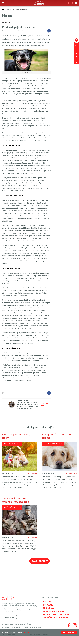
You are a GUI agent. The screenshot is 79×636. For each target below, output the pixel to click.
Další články (39, 561)
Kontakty (48, 605)
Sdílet (49, 31)
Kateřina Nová (10, 30)
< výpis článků (6, 22)
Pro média (48, 608)
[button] (76, 3)
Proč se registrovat (54, 611)
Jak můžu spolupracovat (56, 617)
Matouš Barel (31, 473)
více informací (27, 632)
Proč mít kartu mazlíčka (56, 614)
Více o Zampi (9, 617)
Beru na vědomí (69, 632)
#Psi (20, 393)
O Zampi (47, 602)
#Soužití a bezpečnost (11, 393)
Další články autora (45, 404)
